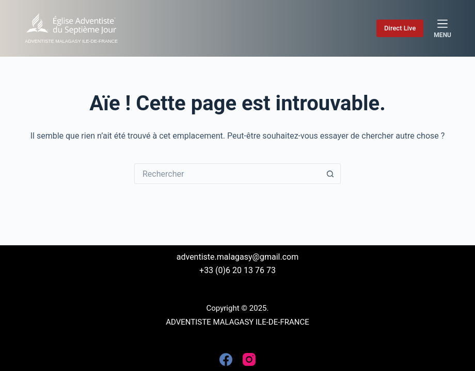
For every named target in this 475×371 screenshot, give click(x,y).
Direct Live (400, 28)
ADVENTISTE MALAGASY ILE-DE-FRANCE (71, 41)
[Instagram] (249, 359)
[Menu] (442, 28)
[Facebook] (225, 359)
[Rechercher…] (227, 173)
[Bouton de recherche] (330, 173)
